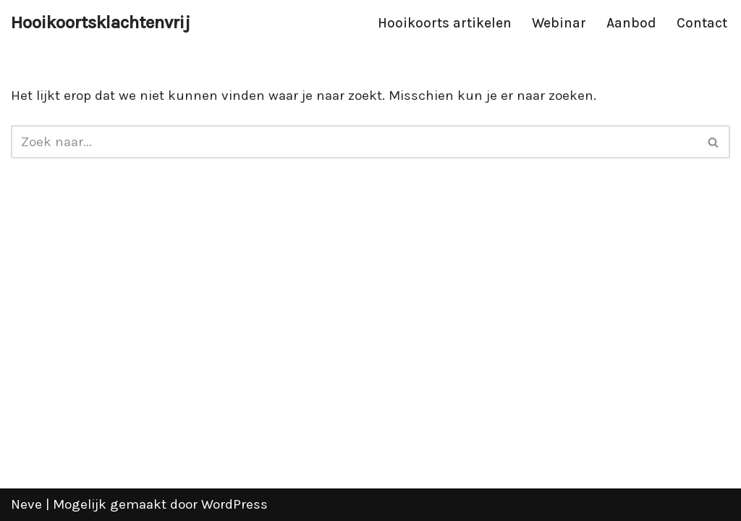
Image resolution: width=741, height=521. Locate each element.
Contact (702, 23)
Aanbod (631, 23)
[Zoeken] (354, 141)
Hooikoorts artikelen (445, 23)
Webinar (559, 23)
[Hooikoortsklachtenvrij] (100, 22)
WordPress (234, 504)
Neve (26, 504)
